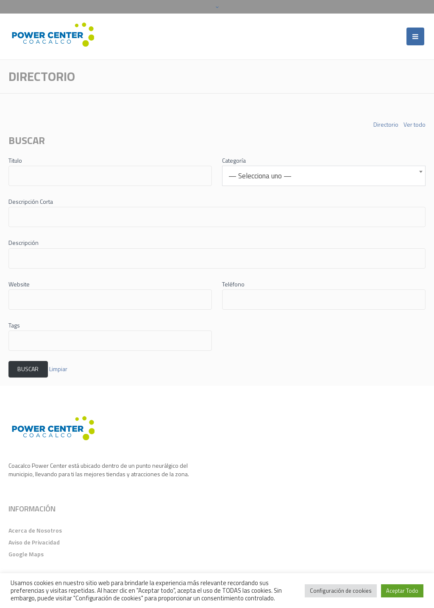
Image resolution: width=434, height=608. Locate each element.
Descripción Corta (30, 201)
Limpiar (58, 368)
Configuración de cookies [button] (341, 590)
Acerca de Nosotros (35, 530)
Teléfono (233, 284)
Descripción (23, 242)
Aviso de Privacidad (34, 542)
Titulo (15, 160)
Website (19, 284)
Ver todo (414, 124)
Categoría (234, 160)
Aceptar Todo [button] (402, 590)
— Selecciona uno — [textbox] (260, 175)
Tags (14, 325)
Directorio (385, 124)
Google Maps (26, 554)
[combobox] (324, 176)
